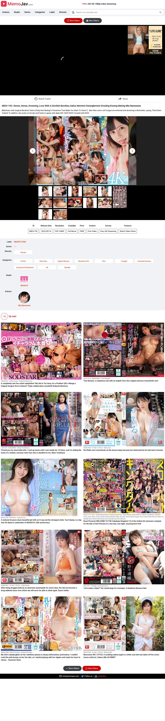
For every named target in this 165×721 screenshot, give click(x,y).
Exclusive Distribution (25, 267)
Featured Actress (144, 261)
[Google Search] (161, 12)
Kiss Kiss (43, 261)
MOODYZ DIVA (20, 242)
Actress (5, 12)
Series (27, 12)
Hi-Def (23, 261)
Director (63, 12)
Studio (17, 12)
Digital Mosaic (63, 261)
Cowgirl (124, 261)
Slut (103, 261)
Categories (40, 12)
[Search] (117, 12)
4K (47, 267)
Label (52, 12)
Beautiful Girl (83, 261)
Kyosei (23, 252)
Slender (67, 267)
